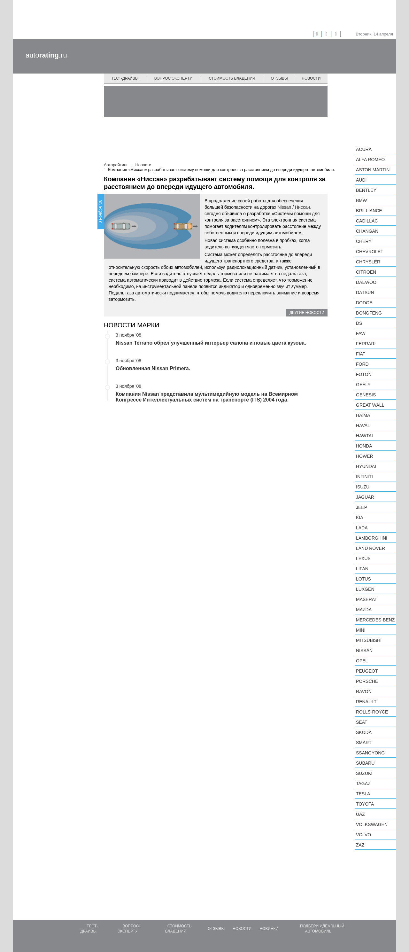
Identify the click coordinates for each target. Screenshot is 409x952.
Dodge (364, 302)
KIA (359, 517)
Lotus (363, 578)
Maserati (367, 599)
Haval (363, 425)
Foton (364, 374)
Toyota (365, 804)
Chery (364, 241)
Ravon (364, 691)
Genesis (366, 394)
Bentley (366, 190)
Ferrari (365, 343)
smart (364, 742)
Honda (364, 446)
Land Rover (370, 548)
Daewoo (366, 282)
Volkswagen (372, 824)
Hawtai (364, 435)
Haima (363, 415)
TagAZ (363, 783)
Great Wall (370, 405)
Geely (363, 384)
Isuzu (362, 486)
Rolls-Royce (372, 711)
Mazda (364, 609)
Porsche (367, 681)
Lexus (363, 558)
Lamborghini (371, 538)
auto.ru (46, 55)
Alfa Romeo (370, 159)
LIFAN (362, 568)
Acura (364, 149)
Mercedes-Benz (375, 619)
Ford (362, 364)
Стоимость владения (232, 78)
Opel (362, 660)
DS (359, 323)
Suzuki (364, 773)
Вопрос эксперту (173, 78)
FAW (361, 333)
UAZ (360, 814)
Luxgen (365, 589)
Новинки (268, 928)
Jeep (361, 507)
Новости (311, 78)
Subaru (365, 763)
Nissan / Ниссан (294, 207)
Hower (364, 456)
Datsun (365, 292)
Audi (361, 180)
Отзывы (279, 78)
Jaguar (365, 497)
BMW (361, 200)
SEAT (361, 722)
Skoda (364, 732)
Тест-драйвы (125, 78)
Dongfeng (369, 313)
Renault (366, 701)
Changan (367, 231)
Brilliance (369, 210)
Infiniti (364, 476)
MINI (361, 630)
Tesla (363, 793)
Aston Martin (373, 169)
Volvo (363, 834)
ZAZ (360, 844)
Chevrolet (369, 251)
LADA (362, 527)
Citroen (366, 272)
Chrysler (368, 261)
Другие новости (306, 312)
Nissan (364, 650)
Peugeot (367, 671)
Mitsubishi (369, 640)
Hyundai (366, 466)
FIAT (360, 353)
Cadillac (367, 220)
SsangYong (370, 752)
